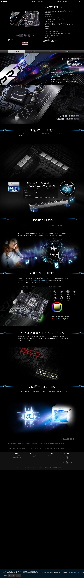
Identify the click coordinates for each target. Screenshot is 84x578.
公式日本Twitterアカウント (67, 459)
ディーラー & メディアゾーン (67, 462)
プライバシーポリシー (76, 572)
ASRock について (17, 455)
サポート (59, 1)
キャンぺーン (41, 1)
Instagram (67, 457)
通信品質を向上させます (40, 225)
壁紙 (67, 463)
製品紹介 (34, 1)
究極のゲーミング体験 (57, 225)
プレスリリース (33, 455)
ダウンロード (50, 455)
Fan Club (67, 458)
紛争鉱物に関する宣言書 (17, 457)
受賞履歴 (33, 456)
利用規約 (59, 467)
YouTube (67, 456)
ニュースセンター (50, 1)
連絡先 (17, 456)
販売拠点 (65, 1)
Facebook (67, 455)
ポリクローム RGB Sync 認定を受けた (41, 280)
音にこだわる (25, 225)
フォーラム (67, 461)
